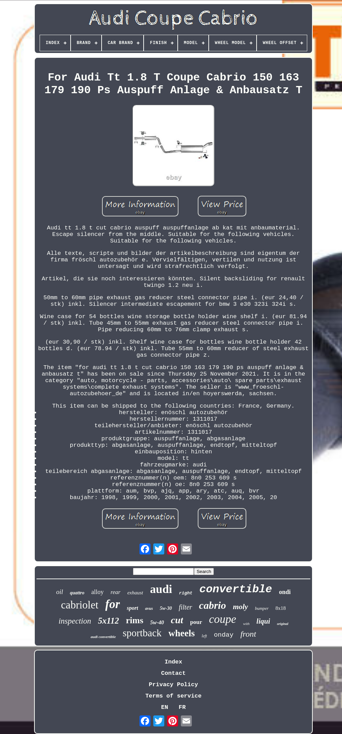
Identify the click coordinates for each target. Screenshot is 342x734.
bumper (262, 608)
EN (164, 707)
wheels (181, 633)
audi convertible (103, 637)
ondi (285, 592)
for (112, 604)
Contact (173, 673)
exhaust (135, 592)
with (246, 624)
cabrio (212, 605)
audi (161, 589)
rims (135, 620)
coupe (222, 619)
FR (182, 707)
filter (185, 607)
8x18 (281, 608)
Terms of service (173, 696)
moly (240, 606)
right (186, 593)
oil (59, 591)
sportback (142, 632)
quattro (77, 592)
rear (116, 592)
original (282, 624)
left (204, 636)
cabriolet (79, 605)
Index (173, 662)
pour (196, 622)
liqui (263, 621)
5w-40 (157, 622)
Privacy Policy (173, 684)
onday (224, 635)
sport (132, 608)
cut (177, 620)
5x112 (108, 620)
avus (149, 608)
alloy (97, 592)
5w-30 (166, 608)
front (248, 633)
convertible (235, 589)
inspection (75, 621)
